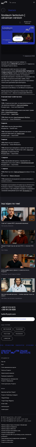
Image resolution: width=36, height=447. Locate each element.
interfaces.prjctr (5, 406)
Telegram (19, 329)
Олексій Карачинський (27, 162)
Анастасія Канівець (22, 105)
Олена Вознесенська (11, 112)
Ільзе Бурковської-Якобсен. (22, 117)
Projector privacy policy (7, 442)
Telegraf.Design (5, 398)
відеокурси (22, 345)
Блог (2, 364)
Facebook (19, 333)
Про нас (3, 361)
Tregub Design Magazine (7, 400)
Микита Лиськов (14, 175)
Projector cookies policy (7, 440)
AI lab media (4, 403)
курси (3, 345)
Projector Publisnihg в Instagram (9, 395)
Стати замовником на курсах (8, 367)
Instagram (7, 329)
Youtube (7, 333)
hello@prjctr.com (8, 314)
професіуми (11, 345)
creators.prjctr (4, 409)
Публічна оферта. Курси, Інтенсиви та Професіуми (14, 425)
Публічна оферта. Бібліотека (8, 428)
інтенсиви (31, 345)
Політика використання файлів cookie (10, 430)
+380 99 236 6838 (8, 309)
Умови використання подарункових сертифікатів (13, 438)
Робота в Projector (6, 370)
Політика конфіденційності (8, 432)
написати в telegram (18, 319)
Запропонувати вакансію (7, 373)
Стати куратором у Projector (8, 383)
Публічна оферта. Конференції (9, 427)
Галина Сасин (20, 133)
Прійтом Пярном (19, 172)
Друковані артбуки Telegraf (8, 392)
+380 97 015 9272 (8, 307)
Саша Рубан (14, 114)
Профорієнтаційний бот (7, 376)
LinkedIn (7, 338)
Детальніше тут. (27, 190)
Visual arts (12, 10)
